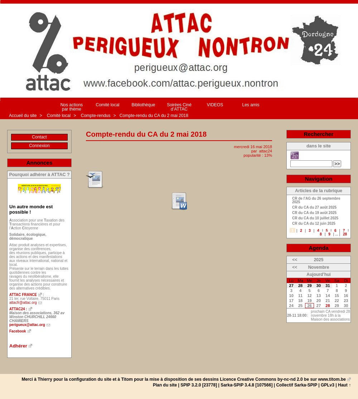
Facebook (17, 331)
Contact (39, 137)
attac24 (265, 151)
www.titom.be (332, 379)
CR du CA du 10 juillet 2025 (315, 218)
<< (294, 259)
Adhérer (18, 346)
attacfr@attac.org (23, 303)
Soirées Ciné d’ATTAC (179, 107)
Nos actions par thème (72, 107)
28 (345, 234)
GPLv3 (327, 385)
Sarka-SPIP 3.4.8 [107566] (246, 385)
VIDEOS (215, 104)
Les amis (250, 104)
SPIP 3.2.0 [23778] (198, 385)
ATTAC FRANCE (23, 295)
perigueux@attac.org (27, 325)
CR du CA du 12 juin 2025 (313, 223)
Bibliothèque (143, 104)
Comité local (107, 104)
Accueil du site (23, 115)
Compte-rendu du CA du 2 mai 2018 (154, 115)
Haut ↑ (344, 385)
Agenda (318, 248)
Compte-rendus (96, 115)
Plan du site (165, 385)
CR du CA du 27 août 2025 (314, 207)
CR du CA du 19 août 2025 (314, 213)
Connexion (39, 145)
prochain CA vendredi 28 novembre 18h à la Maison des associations (330, 315)
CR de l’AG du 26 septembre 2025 (316, 200)
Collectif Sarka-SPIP (296, 385)
